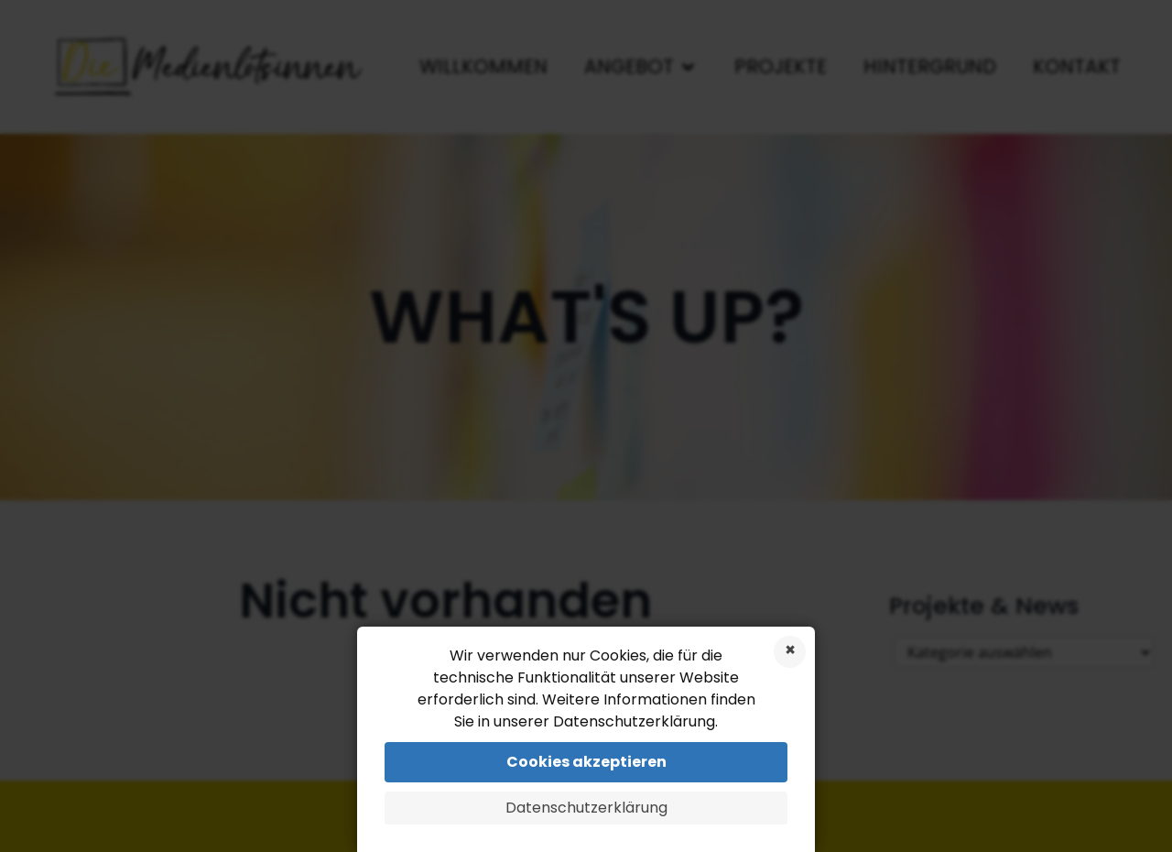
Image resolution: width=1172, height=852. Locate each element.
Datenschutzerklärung (586, 807)
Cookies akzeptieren (586, 761)
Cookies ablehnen (790, 652)
